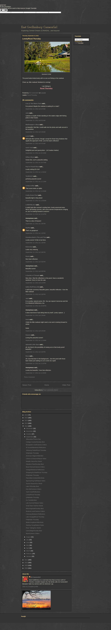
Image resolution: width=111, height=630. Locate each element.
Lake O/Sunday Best (32, 486)
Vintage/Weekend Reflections (35, 469)
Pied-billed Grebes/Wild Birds (35, 478)
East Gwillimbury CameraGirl (39, 27)
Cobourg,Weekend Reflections (35, 514)
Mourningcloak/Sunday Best (35, 508)
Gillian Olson (30, 157)
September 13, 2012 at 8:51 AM (35, 120)
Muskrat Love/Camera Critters (35, 511)
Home (46, 385)
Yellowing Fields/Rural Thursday (36, 450)
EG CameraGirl (36, 577)
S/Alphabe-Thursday (32, 453)
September (30, 437)
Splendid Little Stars (32, 344)
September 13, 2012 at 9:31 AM (35, 143)
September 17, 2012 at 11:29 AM (36, 373)
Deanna (28, 335)
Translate (79, 43)
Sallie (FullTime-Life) (32, 287)
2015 (26, 418)
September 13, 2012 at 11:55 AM (36, 200)
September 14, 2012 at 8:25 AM (35, 331)
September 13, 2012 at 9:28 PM (35, 294)
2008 (26, 568)
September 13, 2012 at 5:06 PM (35, 252)
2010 (26, 562)
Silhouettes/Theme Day (33, 439)
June (28, 542)
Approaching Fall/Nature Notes (35, 481)
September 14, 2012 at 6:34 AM (35, 315)
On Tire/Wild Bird (31, 500)
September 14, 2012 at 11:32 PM (36, 363)
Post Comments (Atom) (50, 390)
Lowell (28, 136)
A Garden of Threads (33, 275)
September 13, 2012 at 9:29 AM (35, 132)
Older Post (66, 385)
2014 (26, 420)
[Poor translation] (5, 10)
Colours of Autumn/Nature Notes (36, 458)
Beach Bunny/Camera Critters (35, 467)
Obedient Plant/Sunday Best (35, 464)
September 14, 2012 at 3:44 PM (35, 352)
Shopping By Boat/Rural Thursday (36, 472)
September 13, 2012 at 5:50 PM (35, 262)
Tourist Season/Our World (34, 483)
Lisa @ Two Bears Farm (33, 103)
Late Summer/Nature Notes (34, 503)
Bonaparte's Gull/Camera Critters (36, 445)
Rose (27, 356)
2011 (26, 560)
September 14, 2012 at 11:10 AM (36, 340)
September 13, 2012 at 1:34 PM (35, 242)
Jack (27, 298)
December (29, 428)
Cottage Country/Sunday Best (35, 442)
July (27, 539)
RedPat (28, 228)
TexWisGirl (29, 176)
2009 (26, 565)
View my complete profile (30, 586)
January (29, 556)
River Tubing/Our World (33, 528)
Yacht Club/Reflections (33, 492)
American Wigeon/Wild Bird (34, 456)
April (28, 548)
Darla (27, 319)
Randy (28, 256)
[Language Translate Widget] (82, 39)
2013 (26, 423)
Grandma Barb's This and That (36, 237)
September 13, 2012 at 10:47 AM (36, 162)
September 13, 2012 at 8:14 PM (35, 283)
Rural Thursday (32, 95)
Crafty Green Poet (32, 195)
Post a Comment (29, 377)
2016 (26, 415)
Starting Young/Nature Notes (35, 525)
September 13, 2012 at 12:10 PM (36, 214)
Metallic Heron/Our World (34, 461)
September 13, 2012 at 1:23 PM (35, 233)
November (29, 431)
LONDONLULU (30, 205)
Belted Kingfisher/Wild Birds (34, 522)
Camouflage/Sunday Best (34, 530)
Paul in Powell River (32, 166)
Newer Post (26, 385)
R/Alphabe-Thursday (32, 475)
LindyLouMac (30, 185)
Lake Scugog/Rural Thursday (35, 517)
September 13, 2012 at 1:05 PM (35, 223)
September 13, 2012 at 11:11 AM (36, 181)
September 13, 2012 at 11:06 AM (36, 172)
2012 (26, 426)
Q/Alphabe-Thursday (32, 497)
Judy (27, 113)
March (28, 551)
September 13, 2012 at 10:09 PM (36, 306)
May (27, 545)
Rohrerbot (29, 247)
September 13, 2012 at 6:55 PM (35, 271)
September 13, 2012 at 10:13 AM (36, 153)
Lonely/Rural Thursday (33, 494)
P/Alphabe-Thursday (32, 519)
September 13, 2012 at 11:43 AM (36, 191)
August (28, 537)
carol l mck (29, 147)
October (29, 434)
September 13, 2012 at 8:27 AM (35, 109)
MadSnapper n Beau (32, 124)
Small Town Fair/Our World (34, 506)
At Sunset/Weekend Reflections (36, 447)
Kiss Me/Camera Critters (33, 489)
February (29, 553)
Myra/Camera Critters (32, 533)
